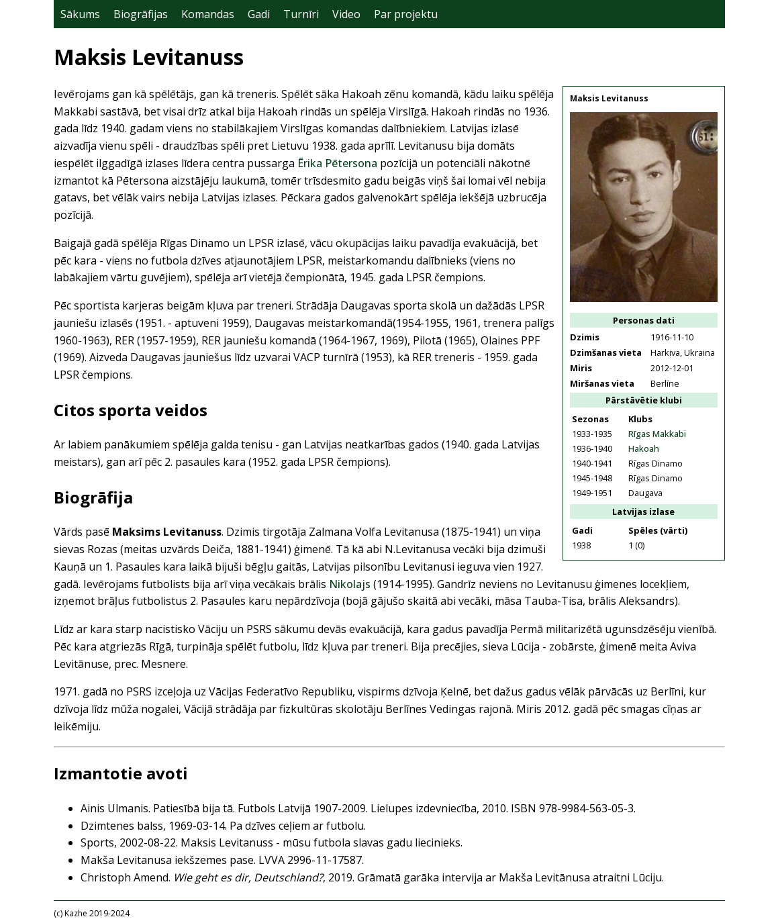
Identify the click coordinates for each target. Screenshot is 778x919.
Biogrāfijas (140, 14)
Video (346, 14)
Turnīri (301, 14)
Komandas (207, 14)
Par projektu (406, 14)
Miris (581, 368)
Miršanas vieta (602, 383)
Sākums (80, 14)
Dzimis (584, 337)
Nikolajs (350, 584)
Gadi (259, 14)
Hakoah (643, 448)
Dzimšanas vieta (606, 352)
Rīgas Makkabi (657, 434)
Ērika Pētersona (337, 163)
